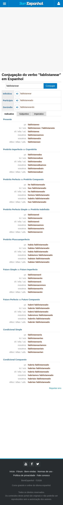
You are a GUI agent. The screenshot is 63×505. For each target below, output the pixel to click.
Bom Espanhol (31, 4)
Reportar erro (55, 388)
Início (12, 471)
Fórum (20, 471)
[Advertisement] (31, 39)
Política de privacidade (24, 475)
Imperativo (39, 114)
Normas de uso (45, 471)
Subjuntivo (24, 114)
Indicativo (9, 114)
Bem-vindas (30, 471)
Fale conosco (43, 475)
